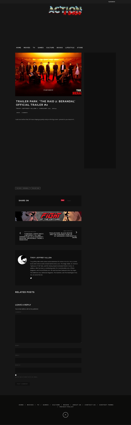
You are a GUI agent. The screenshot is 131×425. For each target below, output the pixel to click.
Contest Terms (106, 405)
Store (80, 47)
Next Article (68, 231)
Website (17, 365)
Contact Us (90, 405)
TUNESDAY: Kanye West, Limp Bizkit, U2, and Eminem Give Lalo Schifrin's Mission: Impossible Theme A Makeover (32, 237)
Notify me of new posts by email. (26, 377)
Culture (50, 47)
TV (34, 47)
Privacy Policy (67, 407)
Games (41, 47)
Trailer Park (35, 188)
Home (18, 47)
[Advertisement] (65, 30)
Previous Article (30, 232)
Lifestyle (69, 47)
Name (17, 345)
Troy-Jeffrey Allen (26, 108)
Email (17, 355)
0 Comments (25, 112)
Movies (27, 47)
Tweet (69, 201)
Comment (18, 312)
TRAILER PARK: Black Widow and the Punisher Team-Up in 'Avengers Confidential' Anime (63, 236)
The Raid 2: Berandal (22, 188)
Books (60, 47)
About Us (77, 405)
